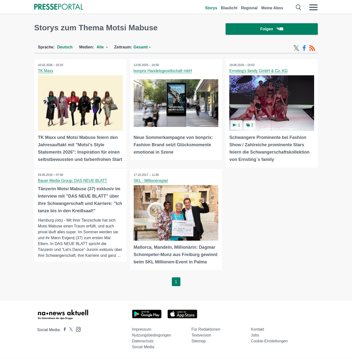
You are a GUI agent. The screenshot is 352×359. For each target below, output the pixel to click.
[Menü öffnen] (313, 7)
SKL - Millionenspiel (151, 181)
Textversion (201, 335)
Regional (249, 8)
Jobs (255, 335)
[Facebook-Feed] (304, 48)
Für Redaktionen (205, 329)
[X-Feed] (296, 48)
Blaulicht (229, 8)
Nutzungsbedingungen (151, 335)
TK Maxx (45, 71)
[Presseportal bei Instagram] (77, 329)
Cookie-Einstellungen (269, 341)
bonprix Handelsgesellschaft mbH (163, 71)
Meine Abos (272, 8)
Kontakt (257, 329)
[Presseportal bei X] (69, 330)
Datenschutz (143, 341)
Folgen (271, 29)
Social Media (143, 347)
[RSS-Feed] (312, 48)
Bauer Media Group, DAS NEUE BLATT (72, 181)
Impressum (141, 329)
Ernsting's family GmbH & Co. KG (258, 71)
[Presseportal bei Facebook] (63, 330)
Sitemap (198, 341)
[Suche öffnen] (299, 7)
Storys (211, 8)
